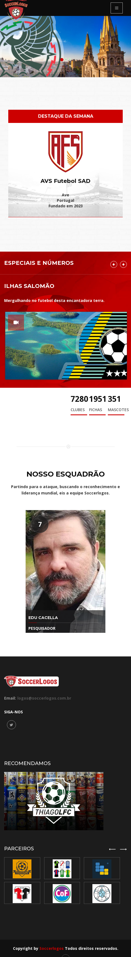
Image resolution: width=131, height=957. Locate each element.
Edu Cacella (43, 618)
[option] (65, 46)
